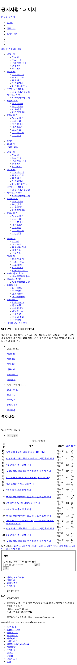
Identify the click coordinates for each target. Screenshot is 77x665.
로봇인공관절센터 (15, 89)
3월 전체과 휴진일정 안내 (18, 490)
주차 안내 (17, 68)
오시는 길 (17, 60)
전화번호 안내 (19, 63)
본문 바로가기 (8, 17)
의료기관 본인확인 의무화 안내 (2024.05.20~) (28, 477)
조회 (68, 446)
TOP (9, 661)
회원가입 (11, 28)
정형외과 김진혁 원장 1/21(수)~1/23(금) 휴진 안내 (30, 528)
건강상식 (16, 135)
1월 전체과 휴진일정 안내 (18, 535)
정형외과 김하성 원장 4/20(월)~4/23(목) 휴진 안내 (30, 458)
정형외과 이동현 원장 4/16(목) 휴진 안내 (25, 452)
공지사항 (16, 121)
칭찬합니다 (17, 124)
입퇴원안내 (17, 83)
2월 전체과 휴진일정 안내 (18, 509)
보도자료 (16, 129)
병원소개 (11, 54)
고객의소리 (12, 405)
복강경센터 (17, 106)
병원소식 (11, 395)
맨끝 (17, 549)
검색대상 (7, 561)
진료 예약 (17, 80)
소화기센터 (17, 109)
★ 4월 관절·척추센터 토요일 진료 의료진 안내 (28, 471)
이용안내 (11, 369)
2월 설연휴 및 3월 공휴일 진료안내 (23, 503)
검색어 (30, 561)
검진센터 (11, 364)
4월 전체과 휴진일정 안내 (18, 465)
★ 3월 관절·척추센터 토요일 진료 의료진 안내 (28, 496)
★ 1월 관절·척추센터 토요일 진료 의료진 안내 (28, 541)
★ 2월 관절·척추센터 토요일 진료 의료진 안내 (28, 516)
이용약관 (11, 580)
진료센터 (11, 359)
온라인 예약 (12, 34)
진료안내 (11, 71)
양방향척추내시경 (21, 98)
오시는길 (11, 586)
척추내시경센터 (14, 95)
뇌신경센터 (17, 103)
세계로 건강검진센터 (11, 49)
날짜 (73, 446)
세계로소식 (17, 127)
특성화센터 (12, 100)
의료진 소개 (18, 74)
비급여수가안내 (20, 86)
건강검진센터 (18, 112)
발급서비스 (12, 390)
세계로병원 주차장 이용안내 (20, 484)
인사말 (15, 57)
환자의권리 (12, 583)
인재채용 (11, 410)
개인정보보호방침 (15, 577)
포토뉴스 (11, 400)
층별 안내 (17, 66)
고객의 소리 (18, 132)
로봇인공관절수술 (21, 92)
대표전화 (18, 644)
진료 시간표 (18, 77)
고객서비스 (12, 115)
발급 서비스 (18, 118)
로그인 (10, 22)
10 (10, 549)
